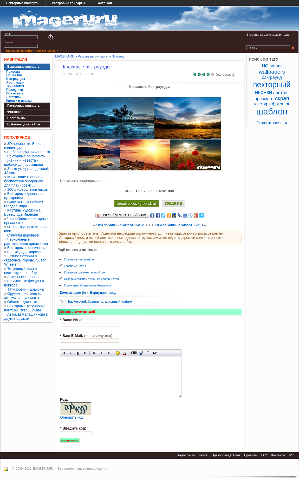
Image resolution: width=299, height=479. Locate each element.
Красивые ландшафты (79, 259)
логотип (281, 92)
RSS (292, 455)
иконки (263, 92)
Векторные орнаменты (26, 248)
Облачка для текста (24, 302)
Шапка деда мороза (24, 252)
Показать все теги (272, 123)
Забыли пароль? (47, 50)
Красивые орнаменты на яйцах (84, 272)
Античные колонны (23, 277)
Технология (15, 86)
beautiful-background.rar (136, 203)
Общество (14, 75)
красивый (113, 301)
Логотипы (13, 97)
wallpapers (272, 72)
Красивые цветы (75, 265)
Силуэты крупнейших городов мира (23, 204)
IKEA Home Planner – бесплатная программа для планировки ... (23, 181)
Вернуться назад (103, 293)
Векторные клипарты (23, 3)
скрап (282, 98)
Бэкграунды (15, 79)
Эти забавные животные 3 (179, 225)
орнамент (264, 98)
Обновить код (71, 417)
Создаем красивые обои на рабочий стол (91, 278)
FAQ (264, 455)
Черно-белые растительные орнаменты (26, 241)
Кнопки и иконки (19, 101)
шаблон (272, 111)
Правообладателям (226, 455)
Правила (250, 455)
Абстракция (15, 82)
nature (127, 301)
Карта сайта (186, 455)
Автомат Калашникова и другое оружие (26, 316)
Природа (13, 71)
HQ (265, 65)
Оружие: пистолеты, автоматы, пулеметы (22, 295)
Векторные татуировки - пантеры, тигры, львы (26, 308)
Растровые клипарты (68, 3)
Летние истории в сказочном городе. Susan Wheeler (25, 260)
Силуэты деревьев (23, 235)
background (77, 301)
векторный (271, 84)
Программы (16, 118)
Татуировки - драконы (25, 289)
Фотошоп (105, 3)
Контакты (278, 455)
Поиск (203, 455)
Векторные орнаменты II (28, 156)
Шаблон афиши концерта (28, 152)
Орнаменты (15, 93)
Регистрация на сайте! (18, 50)
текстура (262, 103)
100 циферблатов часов (27, 189)
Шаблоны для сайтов (24, 124)
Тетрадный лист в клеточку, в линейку (20, 270)
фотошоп (281, 103)
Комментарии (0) (73, 293)
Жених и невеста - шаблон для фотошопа (23, 162)
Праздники (14, 90)
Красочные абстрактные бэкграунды (88, 285)
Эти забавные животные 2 (120, 225)
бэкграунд (95, 301)
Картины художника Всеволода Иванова (22, 212)
